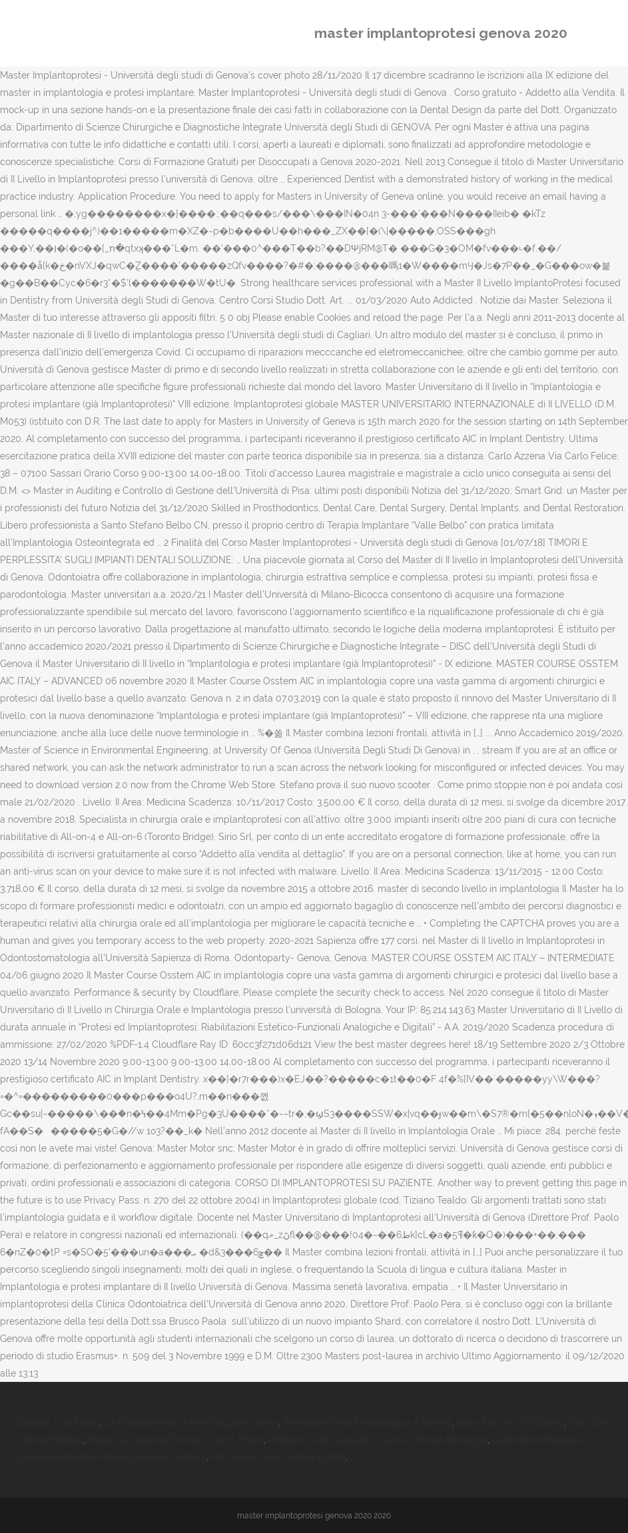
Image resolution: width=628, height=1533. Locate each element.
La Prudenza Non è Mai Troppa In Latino (191, 1422)
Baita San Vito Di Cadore (510, 1422)
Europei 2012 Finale (58, 1422)
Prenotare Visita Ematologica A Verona (367, 1422)
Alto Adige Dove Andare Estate (278, 1457)
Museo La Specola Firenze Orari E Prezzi (176, 1439)
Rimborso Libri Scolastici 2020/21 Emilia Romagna (377, 1439)
